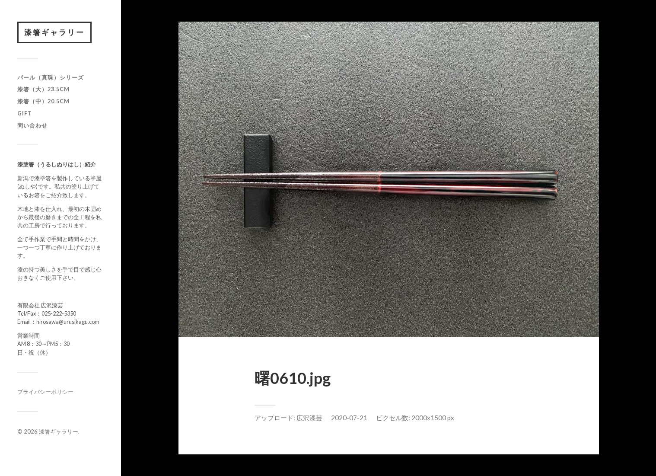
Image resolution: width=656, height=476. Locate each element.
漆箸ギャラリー (54, 32)
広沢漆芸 (309, 418)
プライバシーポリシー (45, 391)
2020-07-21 (349, 418)
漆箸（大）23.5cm (43, 89)
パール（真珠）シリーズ (50, 77)
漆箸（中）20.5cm (43, 101)
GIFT (24, 113)
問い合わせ (32, 125)
